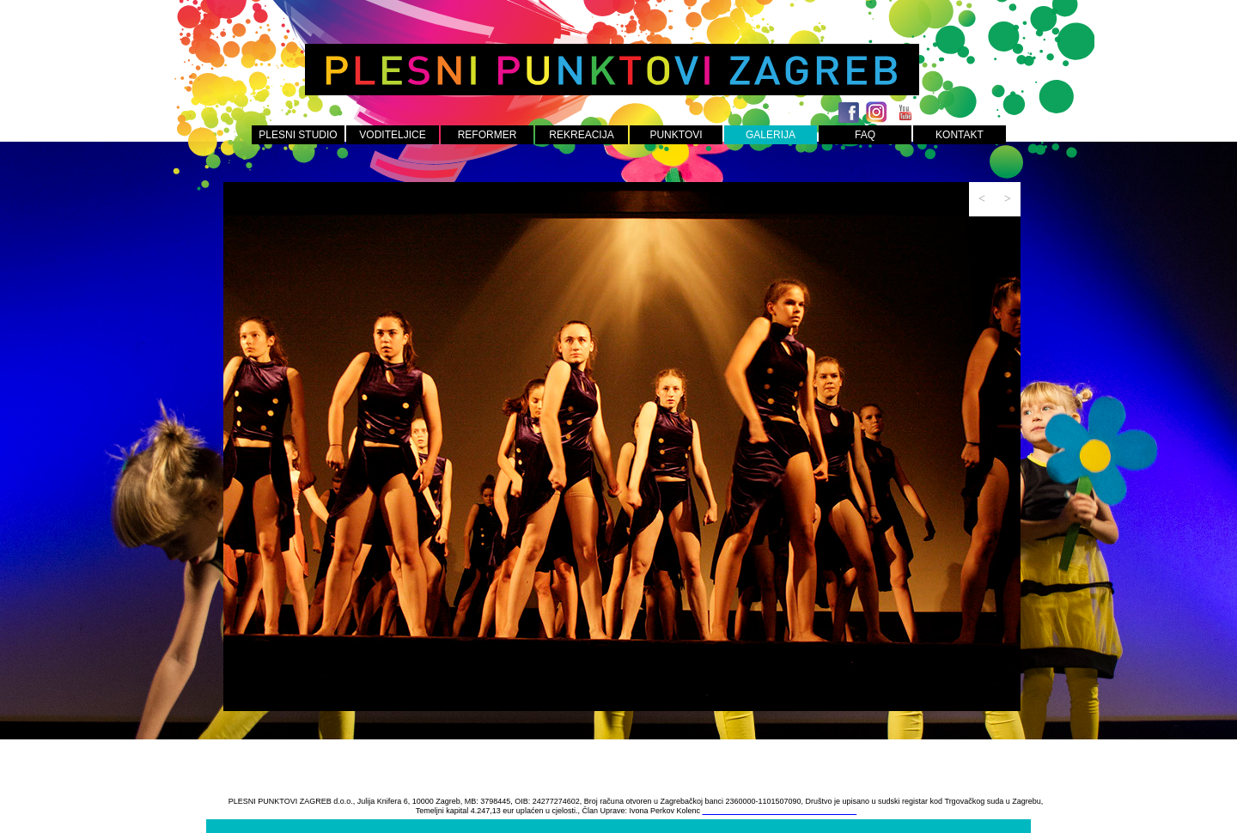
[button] (982, 199)
